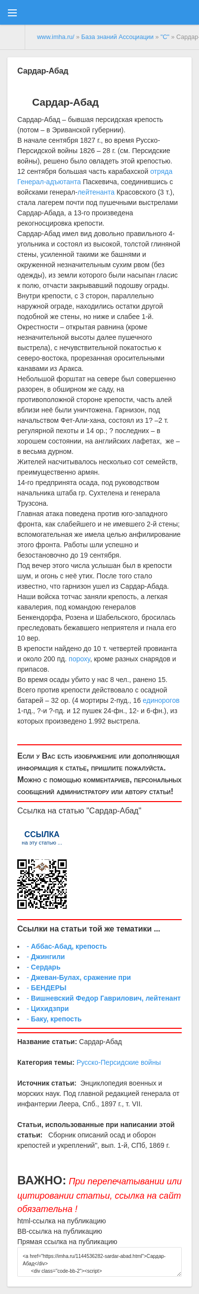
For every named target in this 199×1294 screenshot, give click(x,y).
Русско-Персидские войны (119, 1062)
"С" (164, 37)
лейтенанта (96, 192)
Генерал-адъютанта (49, 182)
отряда (161, 171)
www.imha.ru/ (56, 37)
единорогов (161, 700)
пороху (79, 659)
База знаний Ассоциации (117, 37)
